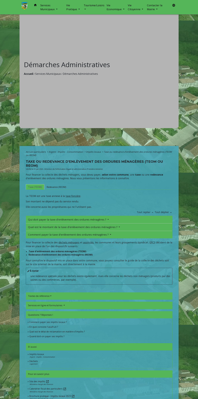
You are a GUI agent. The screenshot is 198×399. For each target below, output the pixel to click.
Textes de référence (39, 296)
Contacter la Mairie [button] (154, 7)
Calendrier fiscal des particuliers (47, 388)
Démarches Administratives (80, 74)
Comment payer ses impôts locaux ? (48, 322)
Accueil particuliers (36, 151)
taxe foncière (73, 196)
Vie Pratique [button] (72, 7)
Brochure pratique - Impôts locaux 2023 (52, 396)
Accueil (28, 74)
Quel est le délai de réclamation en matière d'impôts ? (57, 331)
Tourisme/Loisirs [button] (94, 5)
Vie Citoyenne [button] (134, 7)
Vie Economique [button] (114, 7)
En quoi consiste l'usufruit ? (43, 326)
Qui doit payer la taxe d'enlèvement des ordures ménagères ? (67, 219)
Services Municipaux (48, 74)
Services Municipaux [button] (47, 7)
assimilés (88, 242)
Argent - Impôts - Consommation (66, 151)
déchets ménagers (68, 242)
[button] (35, 5)
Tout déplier (163, 212)
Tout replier (146, 212)
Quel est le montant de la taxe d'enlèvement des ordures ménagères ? (73, 227)
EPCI (152, 242)
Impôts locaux (93, 151)
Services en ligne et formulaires (45, 305)
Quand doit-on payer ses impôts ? (46, 336)
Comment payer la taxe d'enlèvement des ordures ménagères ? (68, 234)
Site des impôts (39, 381)
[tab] (35, 187)
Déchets (33, 361)
